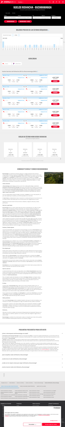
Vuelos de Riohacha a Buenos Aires (21, 390)
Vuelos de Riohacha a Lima (48, 395)
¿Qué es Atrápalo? (35, 405)
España (3, 405)
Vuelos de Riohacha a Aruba (48, 397)
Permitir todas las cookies (51, 424)
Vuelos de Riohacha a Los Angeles (49, 390)
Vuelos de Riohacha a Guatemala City (22, 396)
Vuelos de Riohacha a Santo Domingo (36, 394)
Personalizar (32, 424)
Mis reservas (50, 405)
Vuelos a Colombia (29, 382)
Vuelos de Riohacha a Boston (34, 395)
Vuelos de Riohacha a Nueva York (21, 398)
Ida (33, 15)
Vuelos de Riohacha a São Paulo (49, 392)
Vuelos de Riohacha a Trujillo (34, 397)
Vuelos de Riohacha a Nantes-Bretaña (8, 398)
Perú (3, 408)
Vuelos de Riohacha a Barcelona (49, 394)
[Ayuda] (59, 2)
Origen (5, 15)
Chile (3, 407)
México (3, 416)
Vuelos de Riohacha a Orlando (6, 390)
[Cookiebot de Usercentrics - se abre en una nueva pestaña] (54, 408)
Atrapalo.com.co (4, 382)
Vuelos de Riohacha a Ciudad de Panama (7, 393)
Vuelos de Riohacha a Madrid (6, 396)
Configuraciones (54, 420)
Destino (19, 15)
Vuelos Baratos (12, 382)
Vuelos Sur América (20, 382)
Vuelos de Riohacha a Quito (34, 392)
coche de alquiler (45, 349)
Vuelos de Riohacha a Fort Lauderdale (8, 394)
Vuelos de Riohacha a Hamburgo (21, 394)
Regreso (43, 15)
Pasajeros (53, 15)
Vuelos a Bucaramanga (38, 382)
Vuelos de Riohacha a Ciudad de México (21, 393)
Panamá (3, 410)
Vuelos (18, 405)
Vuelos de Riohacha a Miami (34, 390)
